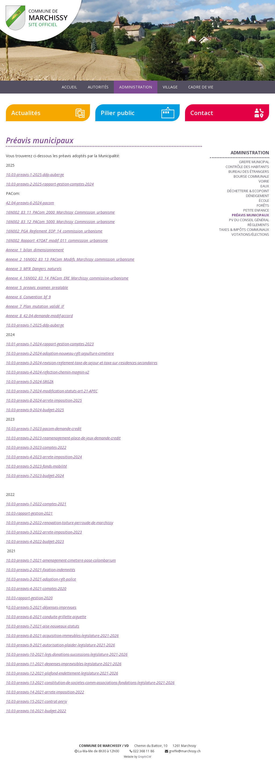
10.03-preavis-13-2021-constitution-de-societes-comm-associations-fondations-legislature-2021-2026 (90, 682)
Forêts (263, 205)
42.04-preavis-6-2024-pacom (30, 202)
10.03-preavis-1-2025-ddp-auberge (35, 174)
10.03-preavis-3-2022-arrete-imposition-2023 (44, 532)
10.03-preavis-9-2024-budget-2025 (35, 409)
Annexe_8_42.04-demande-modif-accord (39, 315)
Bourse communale (251, 176)
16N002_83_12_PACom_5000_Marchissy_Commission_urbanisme (60, 221)
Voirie (264, 181)
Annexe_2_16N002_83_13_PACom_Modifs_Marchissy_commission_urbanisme (70, 259)
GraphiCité (144, 756)
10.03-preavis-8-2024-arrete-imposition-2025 (44, 400)
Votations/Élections (250, 234)
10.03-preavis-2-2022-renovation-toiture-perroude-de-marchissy (59, 522)
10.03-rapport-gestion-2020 (29, 597)
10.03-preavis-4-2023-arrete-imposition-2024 (44, 456)
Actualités (26, 113)
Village (170, 87)
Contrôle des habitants (247, 166)
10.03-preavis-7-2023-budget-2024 (35, 475)
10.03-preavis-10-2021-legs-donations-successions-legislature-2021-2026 (67, 654)
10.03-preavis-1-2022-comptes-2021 (36, 503)
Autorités (98, 87)
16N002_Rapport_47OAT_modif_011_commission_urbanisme (57, 240)
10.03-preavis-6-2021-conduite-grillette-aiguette (46, 616)
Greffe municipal (254, 161)
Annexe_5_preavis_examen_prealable (37, 287)
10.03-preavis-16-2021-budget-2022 (36, 710)
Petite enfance (256, 210)
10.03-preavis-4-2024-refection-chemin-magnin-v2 (47, 372)
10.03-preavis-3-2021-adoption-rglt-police (41, 579)
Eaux (264, 186)
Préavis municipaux (250, 215)
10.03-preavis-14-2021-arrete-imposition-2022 (45, 692)
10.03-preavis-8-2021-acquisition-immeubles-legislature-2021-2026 (62, 635)
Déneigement (257, 195)
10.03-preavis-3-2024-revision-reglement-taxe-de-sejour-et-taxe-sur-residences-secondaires (81, 362)
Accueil (69, 87)
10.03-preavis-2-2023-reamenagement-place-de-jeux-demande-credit (63, 438)
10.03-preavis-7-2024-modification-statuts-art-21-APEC (51, 390)
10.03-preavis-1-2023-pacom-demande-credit (43, 428)
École (264, 200)
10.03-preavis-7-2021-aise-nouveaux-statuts (42, 626)
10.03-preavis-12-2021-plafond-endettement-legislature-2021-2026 (62, 673)
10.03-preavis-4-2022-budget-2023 (35, 541)
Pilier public (118, 113)
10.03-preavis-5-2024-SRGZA (29, 381)
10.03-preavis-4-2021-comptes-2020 (36, 588)
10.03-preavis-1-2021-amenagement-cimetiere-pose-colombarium (61, 560)
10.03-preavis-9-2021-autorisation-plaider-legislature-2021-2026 (60, 644)
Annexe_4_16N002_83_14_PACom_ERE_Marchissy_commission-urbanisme (67, 278)
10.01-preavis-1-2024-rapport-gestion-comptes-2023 (50, 343)
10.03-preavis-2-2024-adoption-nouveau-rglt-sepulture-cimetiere (60, 353)
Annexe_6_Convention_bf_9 (28, 296)
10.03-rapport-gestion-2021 (29, 513)
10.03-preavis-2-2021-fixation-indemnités (40, 569)
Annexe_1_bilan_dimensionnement (35, 249)
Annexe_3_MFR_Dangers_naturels (33, 268)
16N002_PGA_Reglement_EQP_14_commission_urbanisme (54, 231)
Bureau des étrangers (249, 171)
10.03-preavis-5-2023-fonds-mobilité (36, 466)
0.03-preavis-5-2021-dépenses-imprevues (42, 607)
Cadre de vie (200, 87)
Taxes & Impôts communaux (244, 229)
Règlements (258, 224)
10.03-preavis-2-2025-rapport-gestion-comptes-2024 (50, 184)
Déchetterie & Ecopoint (248, 190)
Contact (201, 113)
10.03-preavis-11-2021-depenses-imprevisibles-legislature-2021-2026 (63, 663)
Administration (135, 87)
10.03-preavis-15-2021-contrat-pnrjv (36, 701)
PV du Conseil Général (249, 219)
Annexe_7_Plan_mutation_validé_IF (35, 306)
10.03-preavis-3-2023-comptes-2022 (36, 447)
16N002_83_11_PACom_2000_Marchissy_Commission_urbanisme (60, 212)
